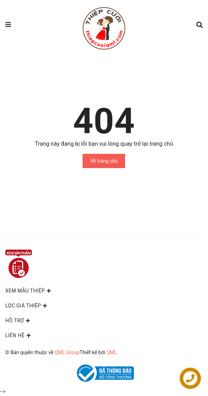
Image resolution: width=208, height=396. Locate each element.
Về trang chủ (104, 161)
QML (111, 352)
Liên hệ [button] (18, 335)
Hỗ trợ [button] (18, 320)
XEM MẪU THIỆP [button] (28, 291)
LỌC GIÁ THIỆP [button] (26, 305)
